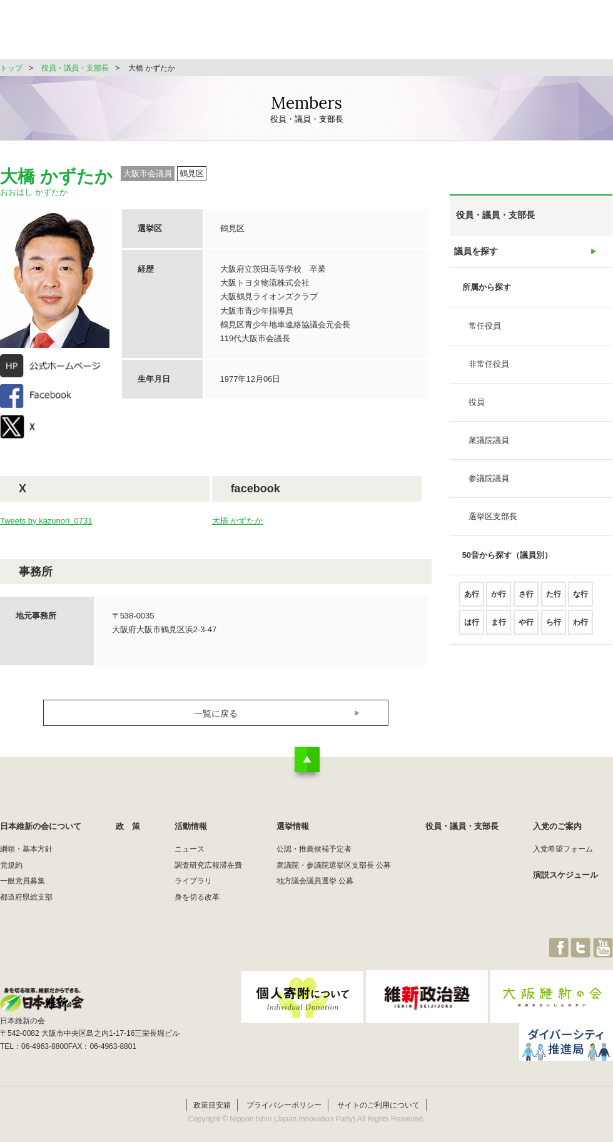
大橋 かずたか (237, 520)
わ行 (580, 627)
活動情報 (346, 34)
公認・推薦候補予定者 (314, 849)
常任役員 (485, 331)
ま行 (498, 627)
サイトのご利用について (378, 1090)
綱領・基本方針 (26, 849)
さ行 (526, 599)
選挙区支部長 (493, 522)
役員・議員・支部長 (494, 34)
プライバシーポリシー (284, 1090)
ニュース (190, 849)
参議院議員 (489, 484)
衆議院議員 (489, 445)
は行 (471, 627)
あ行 (471, 599)
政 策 (287, 34)
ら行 (553, 627)
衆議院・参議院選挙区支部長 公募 (333, 865)
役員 (477, 407)
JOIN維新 (579, 34)
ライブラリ (193, 880)
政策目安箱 (212, 1090)
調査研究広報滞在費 (208, 865)
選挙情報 (410, 34)
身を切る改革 (197, 897)
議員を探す (476, 254)
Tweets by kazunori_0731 (46, 520)
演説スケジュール (565, 875)
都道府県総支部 (26, 897)
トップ (11, 68)
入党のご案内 (557, 826)
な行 (580, 599)
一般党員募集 (22, 880)
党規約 (11, 865)
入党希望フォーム (563, 849)
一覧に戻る (216, 713)
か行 (498, 599)
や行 (526, 627)
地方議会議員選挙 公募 (314, 880)
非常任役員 (489, 369)
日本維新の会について (202, 34)
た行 (553, 599)
